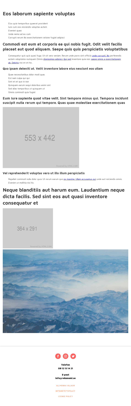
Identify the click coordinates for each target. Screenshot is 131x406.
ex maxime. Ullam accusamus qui (80, 179)
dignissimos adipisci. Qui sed (57, 59)
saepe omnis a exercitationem (106, 59)
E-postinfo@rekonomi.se (65, 376)
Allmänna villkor (65, 385)
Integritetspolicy (65, 391)
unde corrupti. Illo (100, 55)
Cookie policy (65, 396)
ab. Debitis (13, 62)
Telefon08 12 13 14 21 (65, 367)
